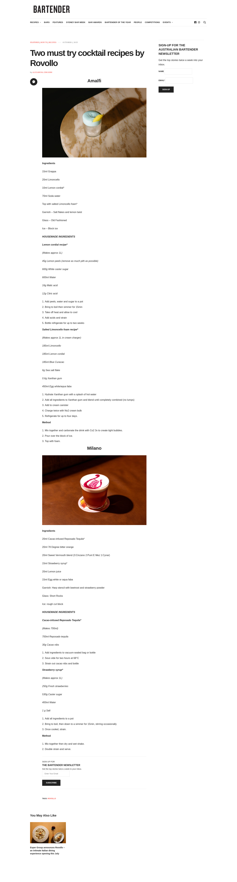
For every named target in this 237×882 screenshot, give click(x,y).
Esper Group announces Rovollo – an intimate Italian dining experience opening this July (47, 852)
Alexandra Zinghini (42, 73)
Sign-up (166, 91)
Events (167, 24)
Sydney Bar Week (75, 24)
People (138, 24)
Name (161, 73)
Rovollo (52, 800)
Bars (47, 24)
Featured (35, 43)
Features (58, 24)
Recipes (34, 24)
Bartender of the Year (118, 24)
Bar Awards (95, 24)
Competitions (152, 24)
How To (44, 43)
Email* (162, 82)
